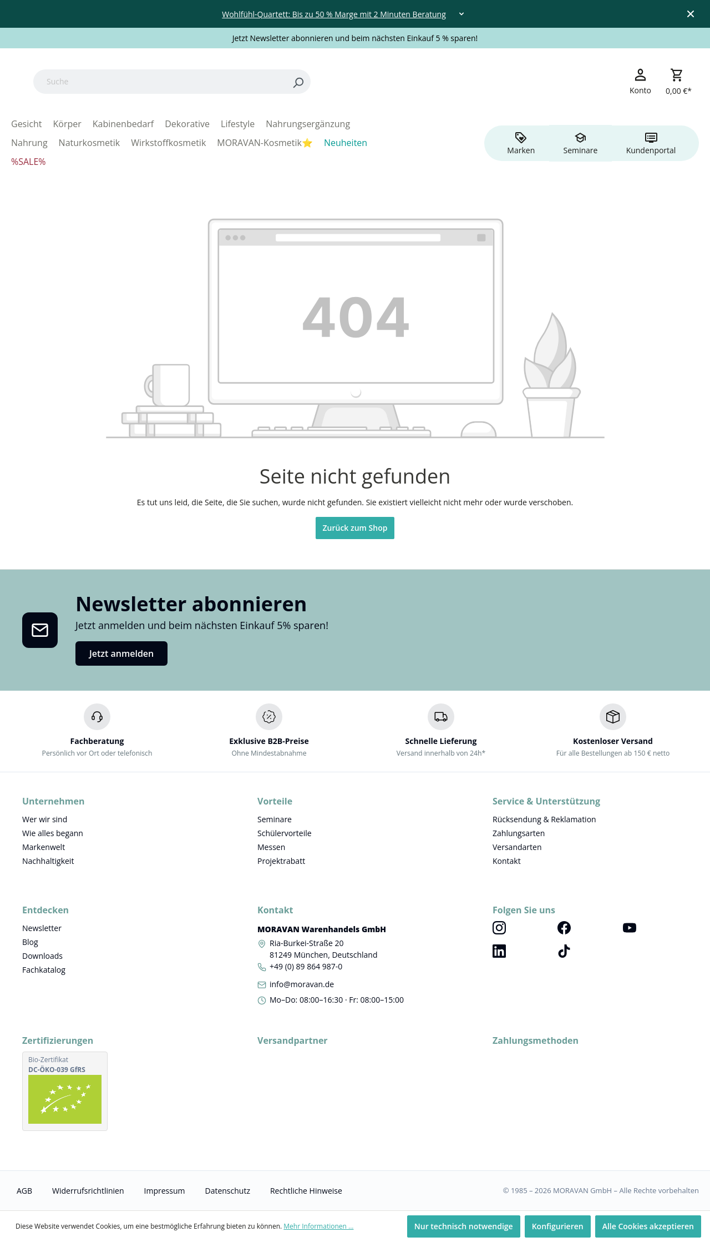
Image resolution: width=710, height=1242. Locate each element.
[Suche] (230, 81)
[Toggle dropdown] (461, 14)
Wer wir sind (44, 819)
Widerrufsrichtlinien (88, 1190)
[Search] (368, 81)
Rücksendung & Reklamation (544, 819)
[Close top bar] (690, 14)
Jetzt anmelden (121, 653)
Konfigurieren (558, 1226)
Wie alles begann (52, 833)
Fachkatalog (43, 969)
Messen (271, 847)
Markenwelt (43, 847)
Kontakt (507, 861)
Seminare (274, 819)
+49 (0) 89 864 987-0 (306, 966)
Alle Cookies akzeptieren (648, 1226)
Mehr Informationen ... (318, 1226)
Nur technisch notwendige (463, 1226)
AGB (24, 1190)
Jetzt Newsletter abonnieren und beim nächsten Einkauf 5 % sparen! (355, 38)
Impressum (164, 1190)
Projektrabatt (281, 861)
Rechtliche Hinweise (306, 1190)
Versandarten (517, 847)
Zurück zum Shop (355, 527)
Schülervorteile (284, 833)
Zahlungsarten (519, 833)
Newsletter (42, 928)
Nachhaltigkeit (48, 861)
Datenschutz (227, 1190)
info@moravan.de (302, 984)
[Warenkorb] (678, 81)
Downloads (42, 956)
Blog (30, 942)
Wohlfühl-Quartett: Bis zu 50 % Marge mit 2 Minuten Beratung (334, 14)
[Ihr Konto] (640, 81)
